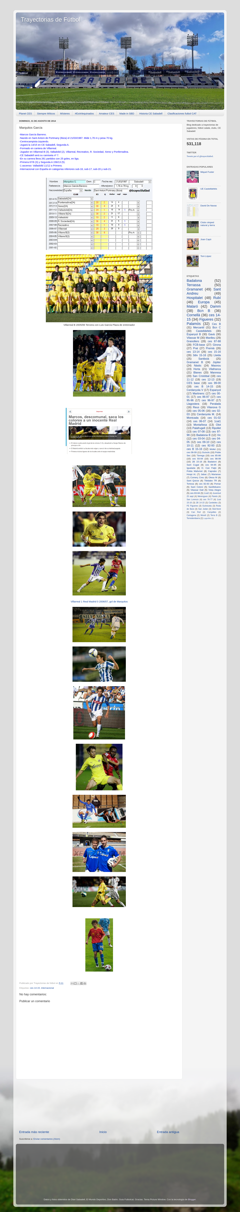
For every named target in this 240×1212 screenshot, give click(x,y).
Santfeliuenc (214, 487)
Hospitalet (195, 298)
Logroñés (207, 518)
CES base (193, 382)
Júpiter (217, 362)
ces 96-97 (208, 400)
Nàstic (198, 365)
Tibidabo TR (210, 480)
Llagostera (193, 403)
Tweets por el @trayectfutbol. (200, 156)
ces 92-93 (208, 445)
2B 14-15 (200, 502)
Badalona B (203, 434)
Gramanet (195, 289)
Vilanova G (214, 407)
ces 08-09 (192, 452)
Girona (217, 344)
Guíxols (206, 452)
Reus (196, 407)
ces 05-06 (198, 410)
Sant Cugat (193, 465)
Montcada (192, 417)
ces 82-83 (204, 484)
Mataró (192, 306)
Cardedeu (213, 502)
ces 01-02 (214, 417)
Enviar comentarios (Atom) (47, 1139)
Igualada (191, 468)
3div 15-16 (199, 355)
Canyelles (211, 512)
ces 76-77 (207, 499)
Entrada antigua (168, 1132)
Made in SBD (126, 113)
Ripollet (216, 428)
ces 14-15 (35, 988)
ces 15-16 (214, 351)
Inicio (103, 1132)
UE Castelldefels (208, 189)
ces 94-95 (210, 465)
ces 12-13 (208, 379)
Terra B (214, 515)
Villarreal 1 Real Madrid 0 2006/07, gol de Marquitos (99, 601)
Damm (215, 306)
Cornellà (193, 315)
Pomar (217, 484)
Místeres (65, 113)
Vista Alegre (214, 490)
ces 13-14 (193, 351)
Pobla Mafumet (194, 471)
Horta (197, 368)
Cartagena (191, 515)
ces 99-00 (214, 382)
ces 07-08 (198, 431)
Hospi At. (191, 474)
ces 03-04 (198, 438)
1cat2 (206, 493)
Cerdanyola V (195, 389)
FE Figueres (192, 506)
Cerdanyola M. (206, 414)
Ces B (216, 323)
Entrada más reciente (34, 1132)
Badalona (194, 281)
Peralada (215, 403)
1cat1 (217, 421)
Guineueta (207, 506)
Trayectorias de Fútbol (50, 19)
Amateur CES (106, 113)
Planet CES (25, 113)
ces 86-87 (203, 396)
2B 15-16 (197, 461)
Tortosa (190, 484)
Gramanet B (195, 362)
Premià (210, 348)
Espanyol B (194, 334)
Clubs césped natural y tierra (207, 223)
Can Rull (196, 512)
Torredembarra (193, 518)
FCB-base (199, 344)
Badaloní (212, 461)
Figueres (206, 319)
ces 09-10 (203, 441)
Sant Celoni (197, 487)
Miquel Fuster (207, 172)
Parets (215, 496)
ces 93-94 (197, 458)
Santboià (203, 358)
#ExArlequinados (84, 113)
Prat (195, 348)
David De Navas (208, 205)
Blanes (197, 372)
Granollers (193, 341)
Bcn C (216, 327)
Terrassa (193, 285)
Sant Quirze (193, 480)
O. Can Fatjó (209, 468)
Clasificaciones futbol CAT (182, 113)
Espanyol (215, 389)
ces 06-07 (199, 421)
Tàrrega (200, 455)
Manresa (215, 372)
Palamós (194, 324)
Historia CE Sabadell (150, 113)
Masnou (216, 365)
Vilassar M (193, 337)
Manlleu (210, 337)
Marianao (216, 474)
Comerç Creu (197, 477)
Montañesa (200, 424)
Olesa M (212, 477)
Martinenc (198, 393)
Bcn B (203, 311)
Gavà (211, 334)
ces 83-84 (195, 493)
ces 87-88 (214, 341)
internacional (47, 988)
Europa (204, 302)
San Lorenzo (193, 499)
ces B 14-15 (203, 386)
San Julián (203, 509)
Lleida (217, 355)
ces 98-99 (215, 458)
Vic (219, 434)
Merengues (203, 496)
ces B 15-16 (194, 448)
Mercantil (198, 327)
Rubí (217, 298)
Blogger (192, 1199)
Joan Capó (205, 239)
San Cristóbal (201, 375)
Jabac (204, 474)
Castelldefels (204, 330)
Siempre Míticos (46, 113)
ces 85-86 (215, 455)
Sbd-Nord (216, 509)
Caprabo (212, 471)
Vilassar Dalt (197, 490)
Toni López (205, 256)
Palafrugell (198, 428)
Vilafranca (215, 368)
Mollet (213, 449)
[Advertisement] (99, 1104)
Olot (218, 424)
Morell (203, 515)
